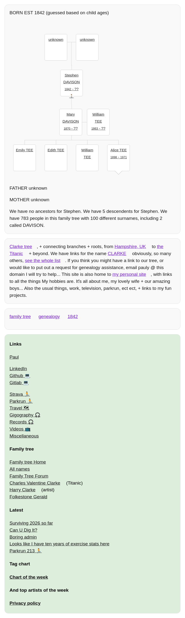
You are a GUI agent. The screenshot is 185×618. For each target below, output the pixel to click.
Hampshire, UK (130, 246)
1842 (72, 316)
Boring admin (23, 537)
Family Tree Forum (28, 476)
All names (19, 469)
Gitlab (15, 382)
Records (17, 421)
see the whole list (42, 260)
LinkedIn (18, 368)
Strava (16, 394)
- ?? (71, 81)
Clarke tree (20, 246)
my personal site (129, 274)
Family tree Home (27, 462)
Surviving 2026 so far (31, 523)
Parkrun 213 (22, 550)
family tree (20, 316)
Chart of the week (28, 577)
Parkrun (17, 401)
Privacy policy (24, 603)
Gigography (21, 414)
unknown (55, 39)
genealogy (49, 316)
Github (16, 375)
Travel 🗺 (19, 407)
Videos (16, 428)
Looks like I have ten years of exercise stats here (59, 543)
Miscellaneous (24, 435)
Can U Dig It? (23, 530)
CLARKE (117, 253)
